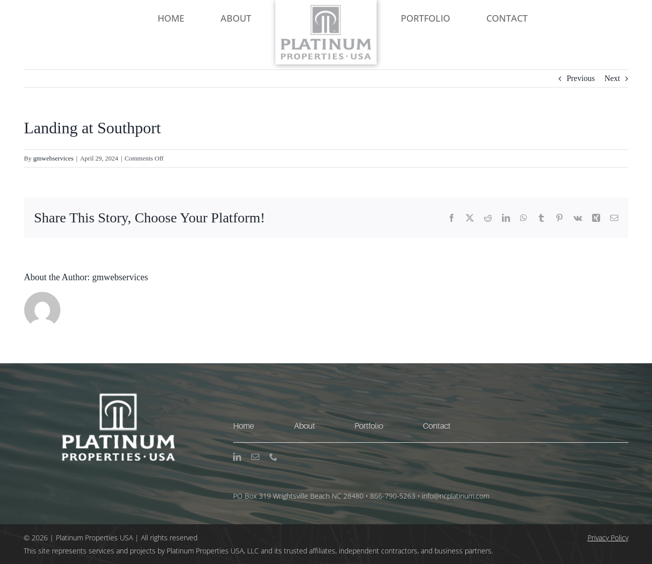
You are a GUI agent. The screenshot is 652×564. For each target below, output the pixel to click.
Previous (580, 78)
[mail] (255, 457)
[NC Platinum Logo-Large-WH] (116, 367)
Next (612, 78)
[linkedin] (237, 457)
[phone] (273, 457)
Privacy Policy (608, 537)
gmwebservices (53, 158)
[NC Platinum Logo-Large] (326, 9)
